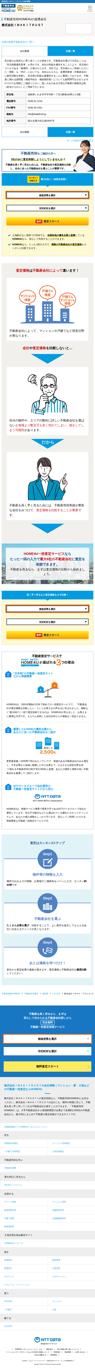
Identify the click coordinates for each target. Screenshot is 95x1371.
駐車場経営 (9, 1226)
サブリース (9, 1276)
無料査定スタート (47, 1066)
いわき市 (56, 993)
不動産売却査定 (11, 1143)
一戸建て (8, 1309)
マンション (57, 1301)
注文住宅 (8, 1326)
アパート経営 (10, 1202)
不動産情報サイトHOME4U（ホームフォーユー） (26, 1127)
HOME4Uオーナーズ (13, 1243)
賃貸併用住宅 (10, 1210)
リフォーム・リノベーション (17, 1285)
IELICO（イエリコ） (13, 1185)
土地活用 (56, 1268)
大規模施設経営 (59, 1218)
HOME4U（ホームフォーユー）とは (28, 1349)
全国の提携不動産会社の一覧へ (18, 42)
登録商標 (67, 1352)
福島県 (45, 993)
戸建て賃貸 (9, 1218)
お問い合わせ (80, 1352)
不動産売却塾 (10, 1168)
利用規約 (57, 1352)
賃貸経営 (8, 1260)
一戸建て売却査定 (12, 1151)
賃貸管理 (56, 1260)
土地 (54, 1309)
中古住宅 (8, 1301)
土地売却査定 (58, 1151)
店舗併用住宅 (58, 1210)
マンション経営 (59, 1202)
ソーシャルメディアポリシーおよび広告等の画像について (27, 1352)
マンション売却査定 (61, 1143)
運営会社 (49, 1349)
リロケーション (59, 1276)
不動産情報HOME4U (11, 993)
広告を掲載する (40, 1355)
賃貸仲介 (8, 1268)
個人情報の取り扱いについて (68, 1349)
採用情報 (53, 1355)
